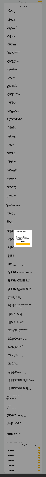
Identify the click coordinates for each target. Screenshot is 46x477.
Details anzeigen (23, 241)
